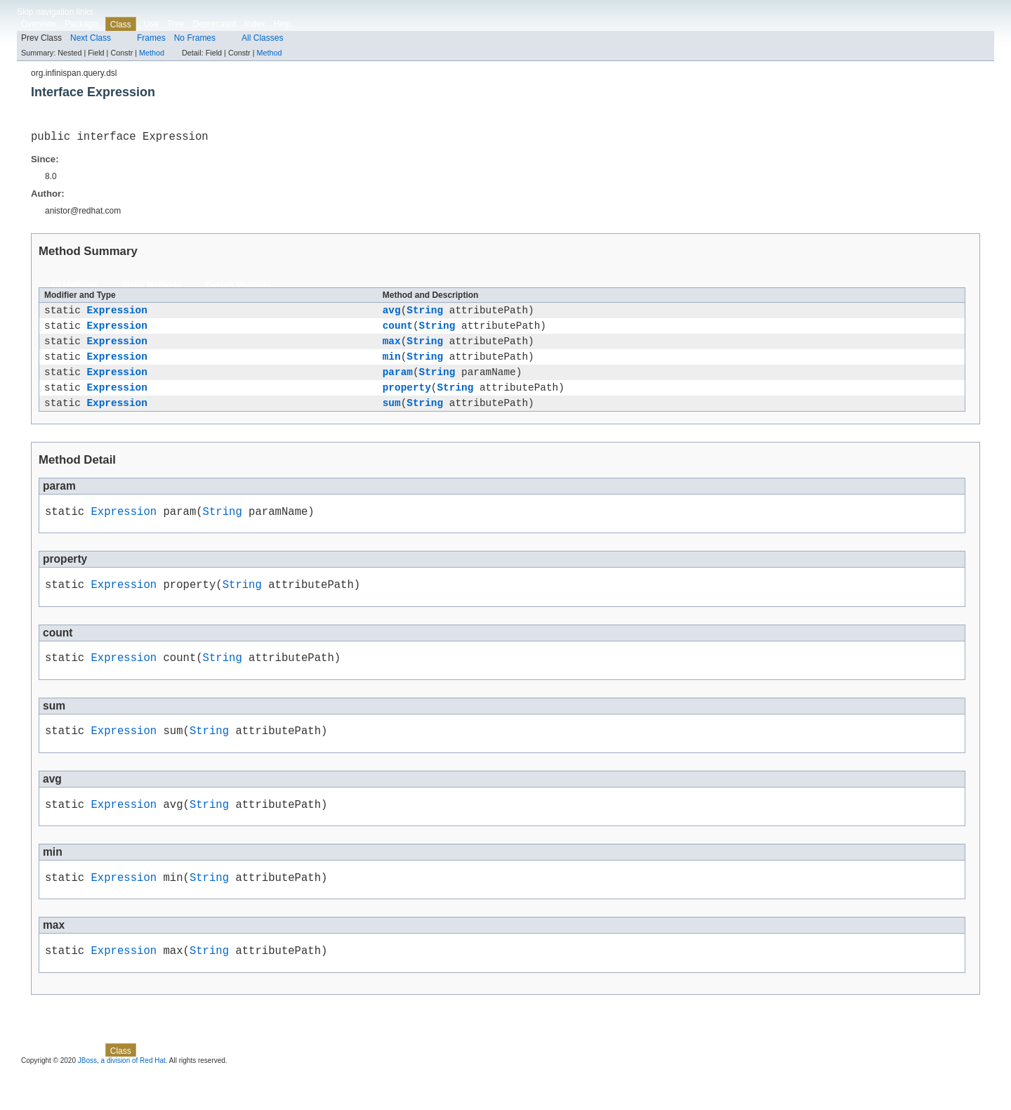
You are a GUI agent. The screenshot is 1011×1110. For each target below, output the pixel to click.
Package (81, 24)
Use (151, 24)
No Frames (195, 38)
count (398, 332)
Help (282, 24)
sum (392, 419)
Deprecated (214, 24)
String (425, 314)
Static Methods (151, 288)
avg (392, 314)
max (392, 349)
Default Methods (237, 288)
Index (254, 24)
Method (151, 52)
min (392, 367)
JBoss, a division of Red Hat (122, 1098)
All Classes (262, 38)
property (407, 402)
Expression (116, 314)
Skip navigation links (55, 12)
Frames (151, 38)
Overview (38, 24)
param (398, 384)
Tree (175, 24)
